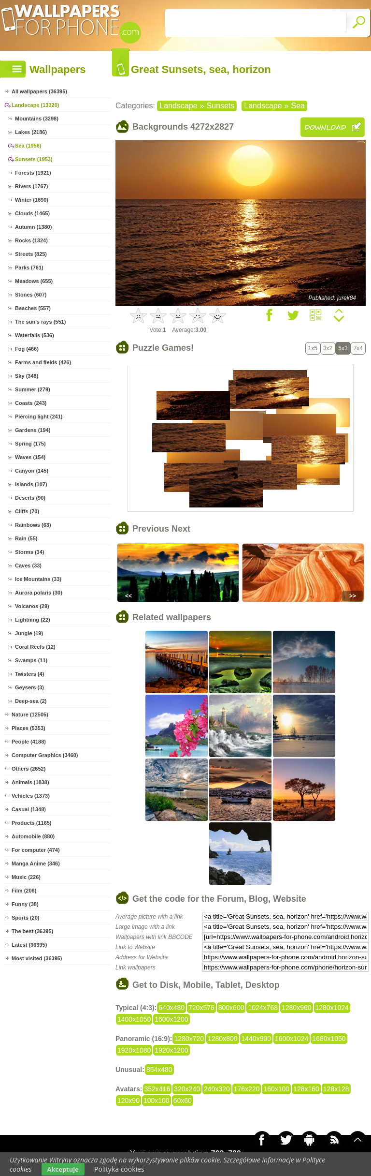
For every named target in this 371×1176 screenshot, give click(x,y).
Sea (297, 106)
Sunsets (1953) (34, 159)
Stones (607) (30, 295)
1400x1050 (134, 1019)
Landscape (178, 106)
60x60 (182, 1100)
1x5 (312, 348)
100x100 (156, 1100)
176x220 (247, 1089)
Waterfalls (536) (34, 335)
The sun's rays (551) (40, 322)
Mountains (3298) (36, 118)
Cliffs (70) (27, 511)
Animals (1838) (30, 782)
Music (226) (26, 877)
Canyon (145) (31, 471)
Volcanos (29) (32, 606)
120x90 (128, 1100)
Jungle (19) (29, 633)
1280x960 (297, 1008)
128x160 (306, 1089)
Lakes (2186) (31, 132)
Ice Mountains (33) (38, 579)
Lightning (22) (32, 620)
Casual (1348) (29, 809)
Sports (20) (25, 918)
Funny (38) (25, 904)
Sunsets (220, 106)
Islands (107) (31, 484)
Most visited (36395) (37, 958)
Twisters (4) (29, 674)
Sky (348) (26, 376)
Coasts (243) (30, 403)
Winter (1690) (31, 200)
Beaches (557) (33, 308)
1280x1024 (332, 1008)
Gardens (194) (32, 430)
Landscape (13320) (35, 105)
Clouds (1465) (32, 213)
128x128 (336, 1089)
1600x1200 (171, 1019)
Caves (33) (28, 565)
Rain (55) (26, 538)
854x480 (159, 1069)
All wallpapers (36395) (39, 91)
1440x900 (256, 1038)
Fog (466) (27, 349)
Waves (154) (30, 457)
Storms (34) (29, 552)
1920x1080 (134, 1050)
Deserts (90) (30, 498)
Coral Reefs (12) (35, 647)
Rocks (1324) (31, 240)
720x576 (201, 1008)
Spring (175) (30, 444)
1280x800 (223, 1038)
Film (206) (24, 890)
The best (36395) (32, 931)
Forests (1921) (33, 173)
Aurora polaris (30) (38, 592)
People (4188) (29, 741)
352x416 (157, 1089)
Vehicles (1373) (31, 796)
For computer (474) (36, 850)
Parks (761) (29, 267)
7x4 (358, 348)
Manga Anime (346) (36, 863)
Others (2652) (28, 769)
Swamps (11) (31, 660)
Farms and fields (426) (43, 362)
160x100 (276, 1089)
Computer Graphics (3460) (45, 755)
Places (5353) (28, 728)
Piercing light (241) (38, 416)
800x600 (231, 1008)
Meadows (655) (34, 281)
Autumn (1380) (33, 227)
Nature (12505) (30, 714)
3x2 (327, 348)
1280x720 (189, 1038)
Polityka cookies (119, 1169)
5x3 (342, 348)
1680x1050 (328, 1038)
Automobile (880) (33, 836)
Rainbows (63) (33, 525)
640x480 (171, 1008)
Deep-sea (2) (30, 701)
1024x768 (263, 1008)
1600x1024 (291, 1038)
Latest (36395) (29, 945)
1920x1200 (171, 1050)
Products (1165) (32, 823)
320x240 (187, 1089)
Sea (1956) (28, 146)
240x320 (217, 1089)
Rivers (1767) (31, 186)
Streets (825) (31, 254)
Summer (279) (32, 389)
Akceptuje (63, 1169)
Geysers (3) (29, 687)
